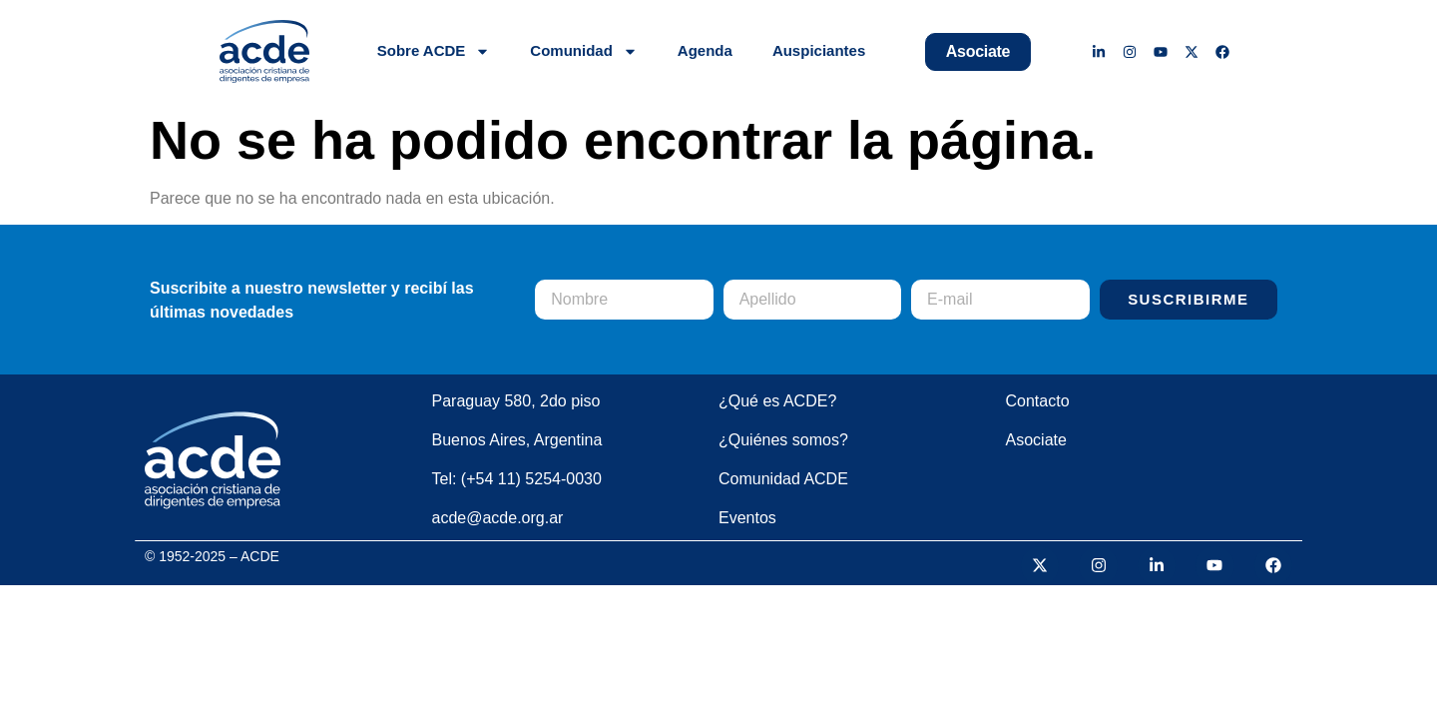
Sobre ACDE (434, 51)
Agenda (705, 50)
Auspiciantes (818, 50)
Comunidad (584, 51)
